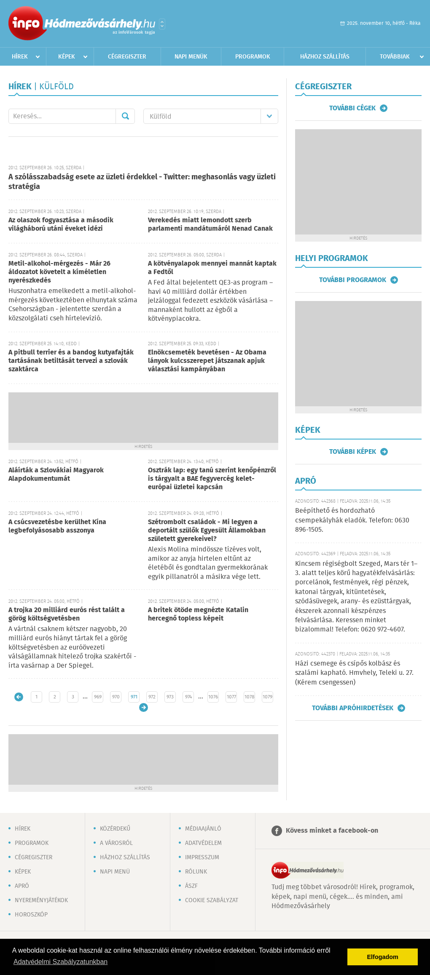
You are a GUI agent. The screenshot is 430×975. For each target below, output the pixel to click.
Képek (66, 56)
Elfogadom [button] (382, 957)
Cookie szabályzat (211, 900)
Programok (252, 56)
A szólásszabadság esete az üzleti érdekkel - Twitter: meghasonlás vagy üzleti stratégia (142, 182)
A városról (116, 843)
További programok (352, 280)
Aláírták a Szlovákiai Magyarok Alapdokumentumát (56, 474)
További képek (352, 452)
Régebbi (143, 707)
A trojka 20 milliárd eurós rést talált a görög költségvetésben (66, 614)
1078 (250, 697)
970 (116, 697)
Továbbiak (395, 56)
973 (170, 697)
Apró (22, 886)
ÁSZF (191, 886)
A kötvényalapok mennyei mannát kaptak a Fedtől (212, 267)
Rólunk (196, 871)
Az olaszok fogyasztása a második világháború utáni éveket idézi (60, 224)
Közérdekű (115, 829)
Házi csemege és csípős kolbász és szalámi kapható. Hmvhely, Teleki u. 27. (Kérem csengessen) (354, 673)
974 (188, 697)
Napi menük (191, 56)
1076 (213, 697)
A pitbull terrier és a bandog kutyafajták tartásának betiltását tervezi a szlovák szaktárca (71, 361)
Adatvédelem (203, 843)
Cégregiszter (127, 56)
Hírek (20, 56)
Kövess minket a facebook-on (332, 831)
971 (134, 697)
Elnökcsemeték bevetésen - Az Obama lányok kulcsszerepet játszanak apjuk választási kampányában (207, 361)
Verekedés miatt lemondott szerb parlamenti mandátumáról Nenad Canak (210, 224)
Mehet (125, 116)
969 (98, 697)
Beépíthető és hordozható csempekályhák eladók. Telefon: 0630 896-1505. (352, 520)
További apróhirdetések (352, 708)
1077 (231, 697)
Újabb (18, 697)
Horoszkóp (31, 914)
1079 (267, 697)
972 (152, 697)
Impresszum (202, 857)
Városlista (162, 24)
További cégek (352, 108)
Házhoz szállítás (324, 56)
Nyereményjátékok (41, 900)
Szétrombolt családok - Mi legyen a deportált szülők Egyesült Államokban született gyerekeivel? (207, 530)
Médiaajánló (203, 829)
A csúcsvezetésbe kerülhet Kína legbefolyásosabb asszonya (57, 526)
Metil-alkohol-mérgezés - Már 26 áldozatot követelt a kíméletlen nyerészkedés (59, 272)
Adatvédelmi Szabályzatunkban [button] (60, 961)
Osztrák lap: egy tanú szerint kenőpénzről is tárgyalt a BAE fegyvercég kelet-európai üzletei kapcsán (212, 479)
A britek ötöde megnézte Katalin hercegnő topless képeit (198, 614)
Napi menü (115, 871)
